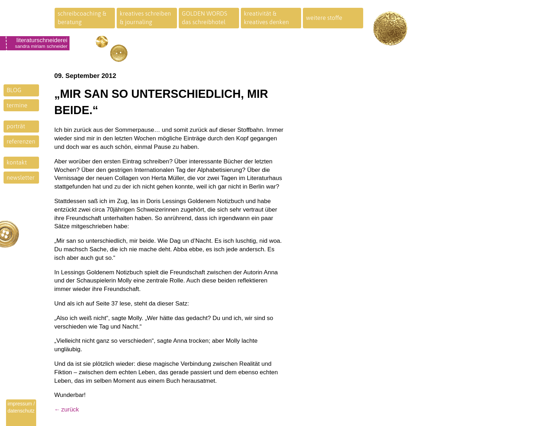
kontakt (17, 162)
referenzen (21, 141)
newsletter (21, 177)
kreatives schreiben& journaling (145, 18)
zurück (70, 409)
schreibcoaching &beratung (82, 18)
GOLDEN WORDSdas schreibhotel (204, 18)
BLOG (14, 90)
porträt (16, 126)
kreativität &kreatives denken (266, 18)
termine (17, 105)
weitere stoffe (324, 17)
